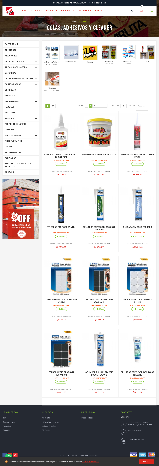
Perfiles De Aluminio (15, 124)
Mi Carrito (46, 430)
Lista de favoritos (49, 426)
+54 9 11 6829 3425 (97, 3)
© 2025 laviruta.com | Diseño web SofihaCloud (79, 455)
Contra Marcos (13, 84)
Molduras (10, 113)
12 (124, 106)
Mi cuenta (46, 418)
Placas (8, 147)
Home (74, 21)
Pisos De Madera (13, 135)
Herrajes (10, 96)
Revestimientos (13, 152)
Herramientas (12, 101)
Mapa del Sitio (87, 418)
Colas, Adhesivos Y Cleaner (19, 79)
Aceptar (146, 461)
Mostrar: (115, 106)
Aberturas (10, 50)
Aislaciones (11, 56)
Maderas (9, 107)
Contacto (6, 430)
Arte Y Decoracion (14, 62)
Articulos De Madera (16, 67)
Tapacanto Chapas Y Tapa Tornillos (18, 165)
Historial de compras (50, 422)
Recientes (141, 106)
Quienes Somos (8, 422)
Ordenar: (131, 106)
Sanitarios (10, 158)
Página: (80, 106)
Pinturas (9, 130)
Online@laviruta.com (136, 439)
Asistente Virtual (134, 430)
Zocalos (9, 172)
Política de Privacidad (90, 462)
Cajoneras (10, 73)
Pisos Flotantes (13, 141)
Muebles (9, 118)
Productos (6, 426)
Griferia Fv (10, 90)
